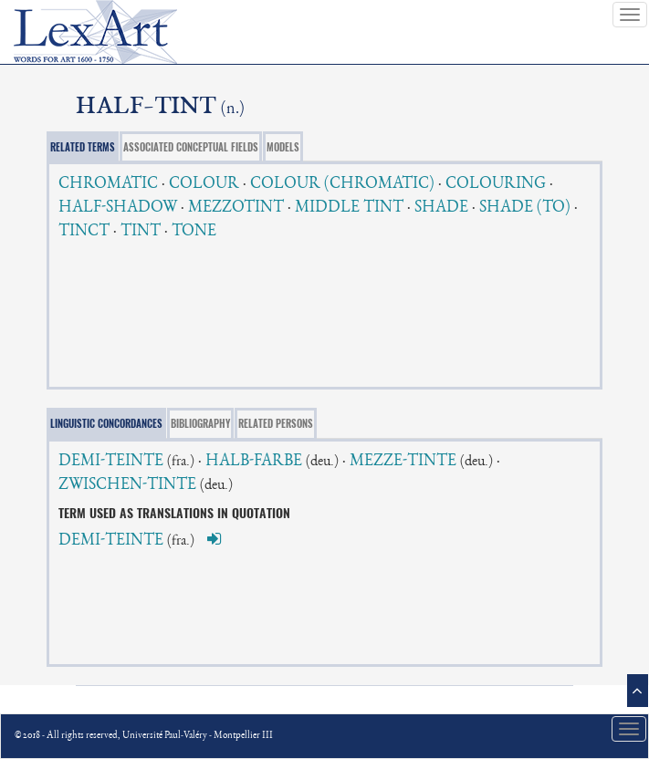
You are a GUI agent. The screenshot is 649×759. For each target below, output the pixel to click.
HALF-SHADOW (117, 208)
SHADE (441, 208)
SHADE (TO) (524, 208)
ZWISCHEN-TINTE (127, 485)
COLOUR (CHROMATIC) (342, 184)
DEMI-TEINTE (110, 461)
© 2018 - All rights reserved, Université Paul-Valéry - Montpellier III (144, 736)
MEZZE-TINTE (403, 461)
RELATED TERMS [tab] (82, 147)
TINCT (84, 232)
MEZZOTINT (236, 208)
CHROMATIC (108, 184)
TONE (194, 232)
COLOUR (204, 184)
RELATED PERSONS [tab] (275, 424)
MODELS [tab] (283, 147)
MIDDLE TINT (349, 208)
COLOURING (495, 184)
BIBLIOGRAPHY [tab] (200, 424)
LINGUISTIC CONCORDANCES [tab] (106, 424)
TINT (140, 232)
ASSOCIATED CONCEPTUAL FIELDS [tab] (190, 147)
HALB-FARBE (253, 461)
